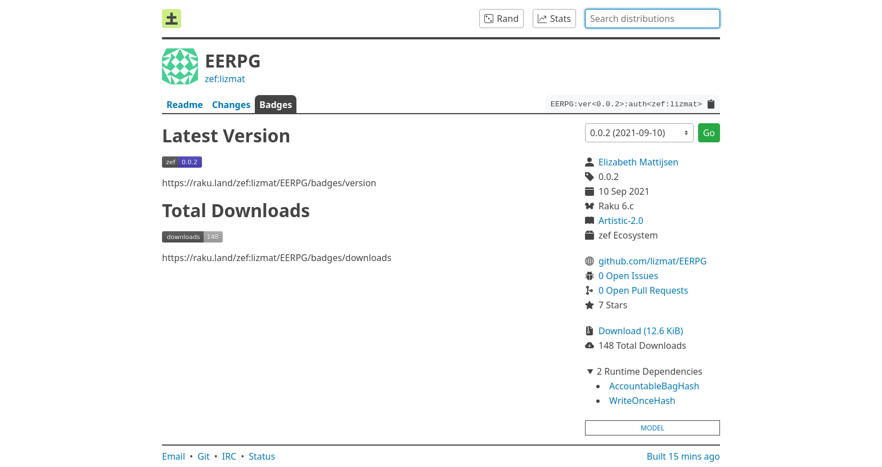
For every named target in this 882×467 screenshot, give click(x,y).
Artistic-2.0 (621, 220)
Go (709, 133)
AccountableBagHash (654, 386)
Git (203, 456)
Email (173, 456)
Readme (184, 104)
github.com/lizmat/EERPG (652, 261)
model (652, 428)
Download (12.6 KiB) (640, 331)
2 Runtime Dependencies (650, 371)
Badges (275, 104)
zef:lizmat (225, 79)
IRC (229, 456)
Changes (231, 104)
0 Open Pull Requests (643, 290)
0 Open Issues (628, 276)
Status (262, 456)
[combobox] (652, 18)
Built (683, 456)
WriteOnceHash (642, 400)
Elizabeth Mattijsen (638, 162)
